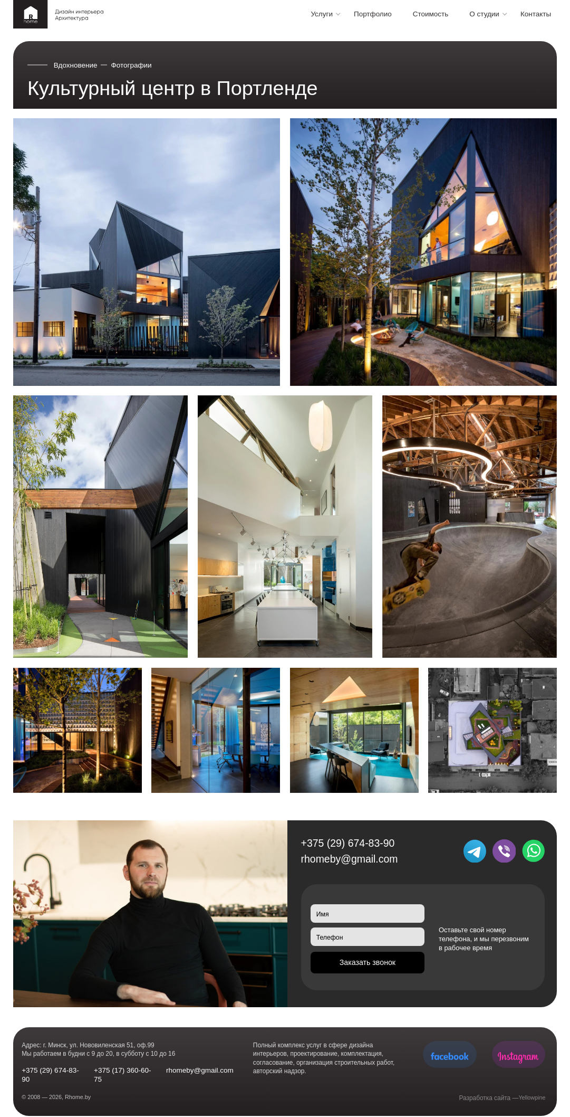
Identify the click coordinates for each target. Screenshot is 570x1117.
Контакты (535, 14)
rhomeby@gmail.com (349, 859)
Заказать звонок (367, 964)
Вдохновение (76, 65)
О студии (484, 14)
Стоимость (431, 14)
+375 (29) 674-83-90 (348, 843)
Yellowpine (530, 1098)
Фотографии (131, 65)
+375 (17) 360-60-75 (122, 1074)
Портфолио (373, 14)
